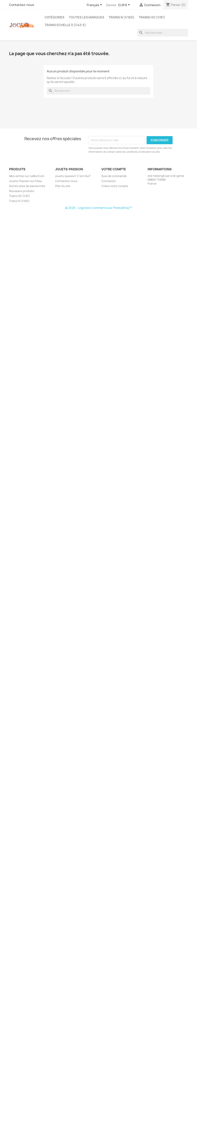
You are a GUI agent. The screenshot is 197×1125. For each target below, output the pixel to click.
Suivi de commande (114, 176)
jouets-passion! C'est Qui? (73, 176)
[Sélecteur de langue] (95, 5)
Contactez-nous (21, 5)
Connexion (108, 181)
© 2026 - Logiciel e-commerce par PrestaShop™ (98, 208)
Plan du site (62, 186)
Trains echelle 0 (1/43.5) (65, 25)
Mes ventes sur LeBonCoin (26, 176)
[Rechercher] (162, 32)
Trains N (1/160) (121, 17)
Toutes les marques (86, 17)
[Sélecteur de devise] (124, 5)
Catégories (54, 17)
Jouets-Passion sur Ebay (25, 181)
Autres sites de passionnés (27, 186)
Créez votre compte (114, 186)
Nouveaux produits (21, 191)
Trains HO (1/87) (152, 17)
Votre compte (113, 169)
